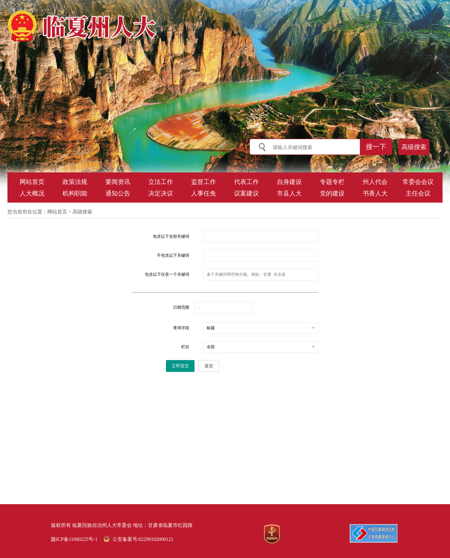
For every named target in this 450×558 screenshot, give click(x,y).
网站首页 (32, 181)
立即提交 (180, 365)
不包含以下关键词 (173, 255)
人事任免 (203, 193)
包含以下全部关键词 (171, 236)
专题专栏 (332, 181)
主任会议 (418, 193)
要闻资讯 (117, 181)
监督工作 (203, 181)
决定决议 (160, 193)
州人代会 (375, 181)
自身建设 (289, 181)
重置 (208, 366)
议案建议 (246, 193)
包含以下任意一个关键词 (167, 274)
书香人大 (375, 193)
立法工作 (160, 181)
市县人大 (289, 193)
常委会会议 (418, 181)
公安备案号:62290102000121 (138, 539)
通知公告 (117, 193)
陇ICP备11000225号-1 (74, 539)
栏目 (185, 347)
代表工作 (246, 181)
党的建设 (332, 193)
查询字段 (181, 328)
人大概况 (32, 193)
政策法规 (74, 181)
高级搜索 (414, 146)
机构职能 (74, 193)
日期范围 (181, 307)
